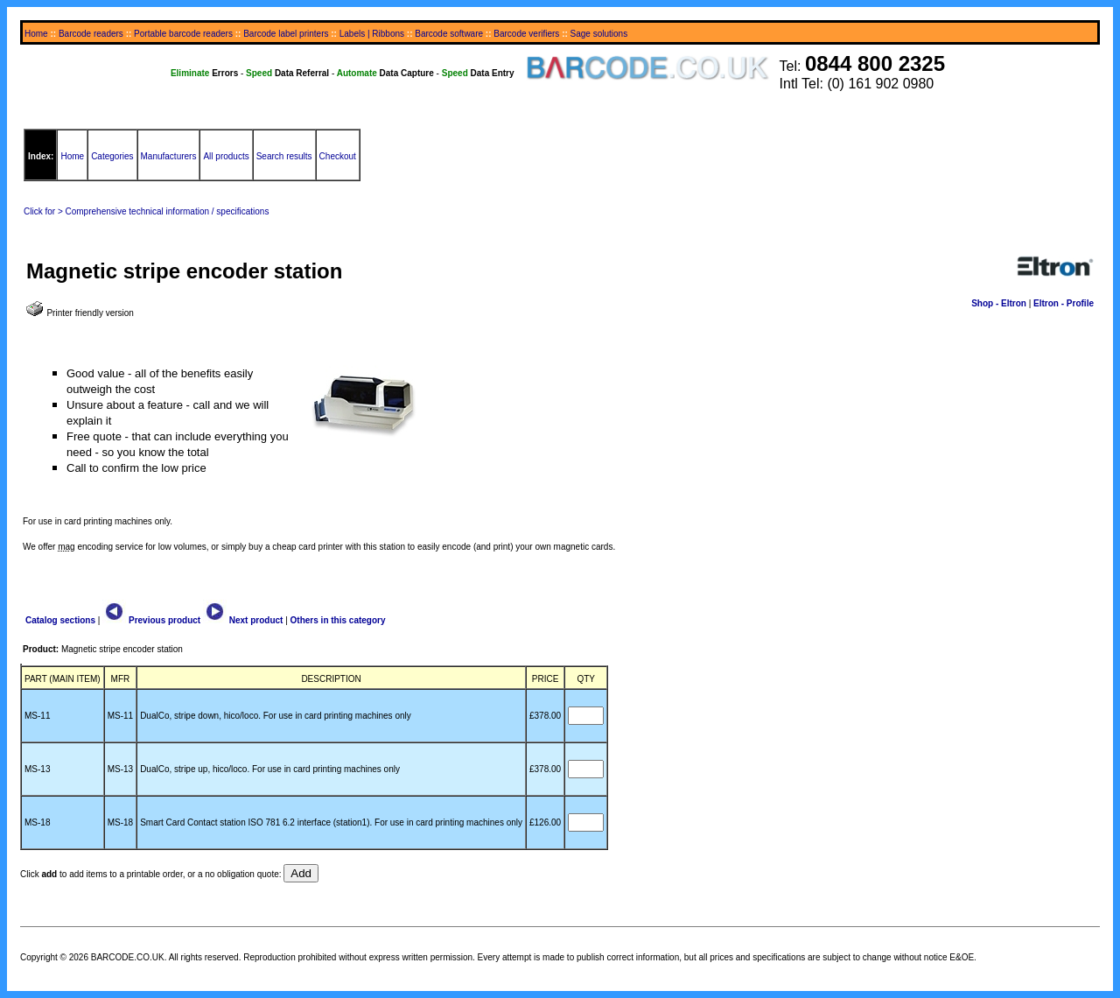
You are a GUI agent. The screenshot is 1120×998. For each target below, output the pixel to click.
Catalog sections (60, 620)
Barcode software (449, 34)
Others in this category (338, 620)
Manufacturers (169, 156)
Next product (243, 620)
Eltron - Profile (1063, 303)
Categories (112, 156)
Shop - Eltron (998, 303)
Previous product (151, 620)
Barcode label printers (285, 34)
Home (36, 34)
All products (225, 156)
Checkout (337, 156)
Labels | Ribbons (372, 34)
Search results (284, 156)
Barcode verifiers (526, 34)
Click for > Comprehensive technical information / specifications (146, 211)
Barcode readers (91, 34)
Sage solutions (599, 34)
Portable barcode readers (183, 34)
